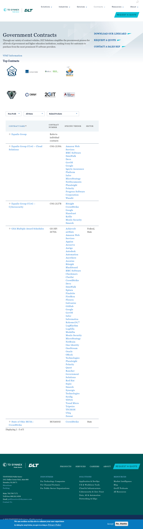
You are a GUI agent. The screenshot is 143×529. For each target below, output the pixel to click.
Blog (116, 485)
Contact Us (7, 502)
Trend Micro (72, 403)
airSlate (70, 232)
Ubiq (68, 413)
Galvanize (71, 303)
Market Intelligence (123, 481)
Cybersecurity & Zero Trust (91, 492)
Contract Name (18, 126)
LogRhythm (72, 325)
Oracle (69, 351)
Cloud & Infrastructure (89, 488)
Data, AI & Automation (89, 495)
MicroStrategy (73, 178)
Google (69, 165)
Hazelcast (71, 213)
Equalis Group (19, 134)
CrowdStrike (72, 207)
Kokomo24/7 (73, 322)
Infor (68, 175)
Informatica (72, 319)
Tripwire (70, 406)
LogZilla (70, 329)
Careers (94, 466)
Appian (69, 241)
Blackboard (72, 267)
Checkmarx (72, 274)
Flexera (70, 299)
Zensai (69, 416)
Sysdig (69, 396)
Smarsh (70, 223)
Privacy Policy (54, 525)
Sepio (69, 384)
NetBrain (70, 341)
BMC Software (73, 153)
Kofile (69, 216)
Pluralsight (71, 185)
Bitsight (70, 203)
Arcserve (70, 245)
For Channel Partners (50, 485)
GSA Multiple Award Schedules (27, 228)
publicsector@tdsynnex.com (20, 499)
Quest (69, 367)
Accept (110, 524)
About (133, 7)
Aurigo (69, 248)
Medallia (70, 332)
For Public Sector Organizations (54, 488)
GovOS (69, 162)
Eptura (69, 290)
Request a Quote (127, 15)
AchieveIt (71, 228)
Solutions (45, 7)
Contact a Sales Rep (107, 46)
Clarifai (70, 277)
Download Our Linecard (110, 33)
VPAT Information (12, 55)
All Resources (120, 492)
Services (81, 7)
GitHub (70, 306)
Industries (63, 7)
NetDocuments (74, 182)
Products (65, 466)
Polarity (70, 188)
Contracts (98, 7)
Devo (68, 159)
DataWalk (71, 156)
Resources (116, 7)
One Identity (72, 345)
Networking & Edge (88, 499)
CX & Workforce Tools (89, 485)
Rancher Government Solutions (72, 374)
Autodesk (71, 251)
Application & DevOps (89, 481)
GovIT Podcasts (121, 488)
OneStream (72, 348)
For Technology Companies (52, 481)
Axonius (70, 261)
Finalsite (70, 293)
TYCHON (71, 409)
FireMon (70, 296)
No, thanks (121, 524)
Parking (6, 488)
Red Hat (70, 380)
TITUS (69, 400)
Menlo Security (74, 220)
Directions (7, 485)
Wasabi (69, 198)
